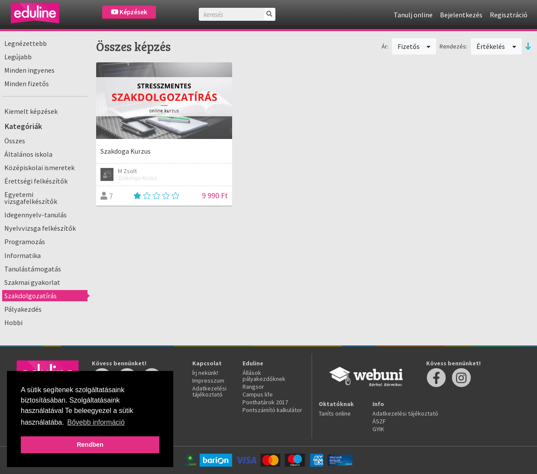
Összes (14, 140)
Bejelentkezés (461, 14)
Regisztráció (508, 14)
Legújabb (18, 56)
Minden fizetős (26, 83)
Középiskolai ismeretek (39, 167)
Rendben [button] (90, 444)
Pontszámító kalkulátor (272, 410)
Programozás (24, 241)
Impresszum (208, 380)
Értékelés (496, 46)
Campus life (258, 394)
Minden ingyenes (29, 70)
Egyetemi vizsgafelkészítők (30, 198)
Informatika (22, 255)
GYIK (378, 429)
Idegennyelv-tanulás (35, 214)
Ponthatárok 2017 (265, 402)
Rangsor (253, 386)
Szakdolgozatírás (30, 295)
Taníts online (335, 413)
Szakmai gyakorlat (32, 282)
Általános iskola (28, 154)
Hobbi (13, 322)
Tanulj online (413, 14)
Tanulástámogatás (32, 268)
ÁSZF (379, 421)
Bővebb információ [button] (96, 422)
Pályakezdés (23, 309)
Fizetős (414, 46)
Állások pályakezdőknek (264, 376)
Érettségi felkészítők (36, 181)
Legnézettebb (25, 43)
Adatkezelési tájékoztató (209, 391)
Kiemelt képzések (31, 111)
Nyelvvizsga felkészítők (40, 228)
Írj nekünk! (205, 373)
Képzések (129, 12)
